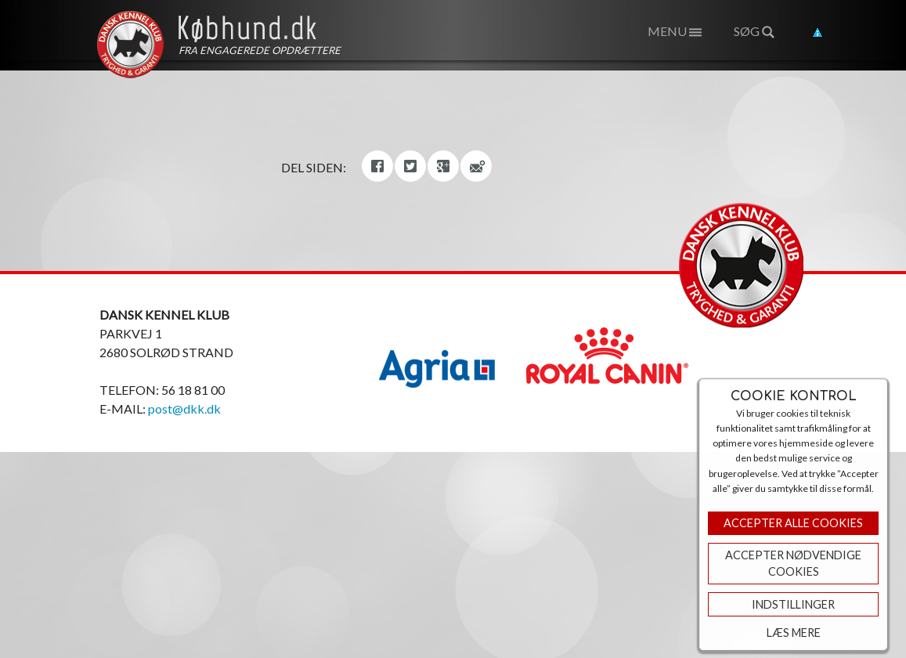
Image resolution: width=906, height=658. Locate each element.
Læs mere (794, 632)
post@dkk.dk (184, 408)
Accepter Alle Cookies (793, 523)
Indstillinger (793, 604)
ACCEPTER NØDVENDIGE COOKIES (793, 563)
